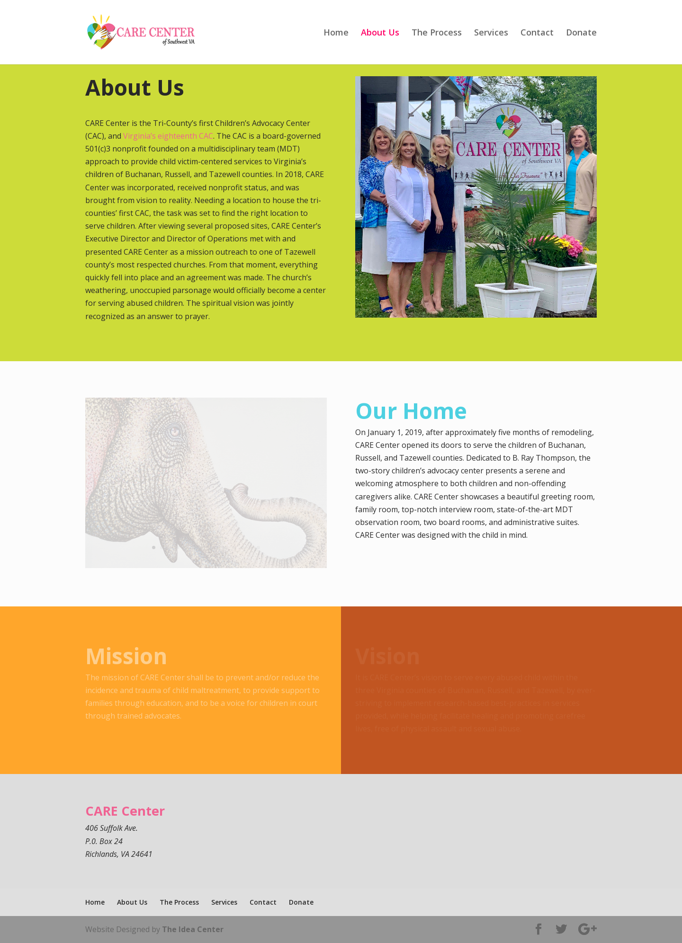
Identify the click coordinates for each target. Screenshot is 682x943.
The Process (437, 33)
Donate (581, 33)
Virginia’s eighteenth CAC (168, 136)
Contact (537, 33)
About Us (380, 33)
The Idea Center (193, 929)
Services (491, 33)
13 (250, 547)
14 (258, 547)
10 (226, 547)
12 (242, 547)
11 (234, 547)
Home (336, 33)
